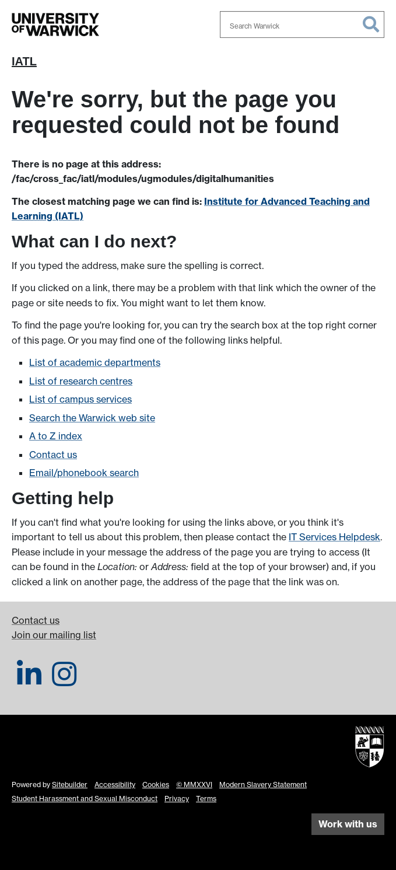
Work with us (347, 824)
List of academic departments (94, 362)
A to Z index (55, 436)
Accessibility (114, 784)
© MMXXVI (194, 784)
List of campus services (80, 399)
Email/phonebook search (84, 472)
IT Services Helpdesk (334, 537)
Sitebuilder (69, 784)
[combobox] (302, 24)
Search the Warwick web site (92, 418)
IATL (24, 61)
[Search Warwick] (302, 24)
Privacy (176, 798)
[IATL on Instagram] (64, 681)
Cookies (155, 784)
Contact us (53, 454)
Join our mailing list (54, 635)
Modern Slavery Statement (263, 784)
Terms (206, 798)
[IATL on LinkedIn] (29, 681)
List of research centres (80, 381)
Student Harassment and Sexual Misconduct (84, 798)
